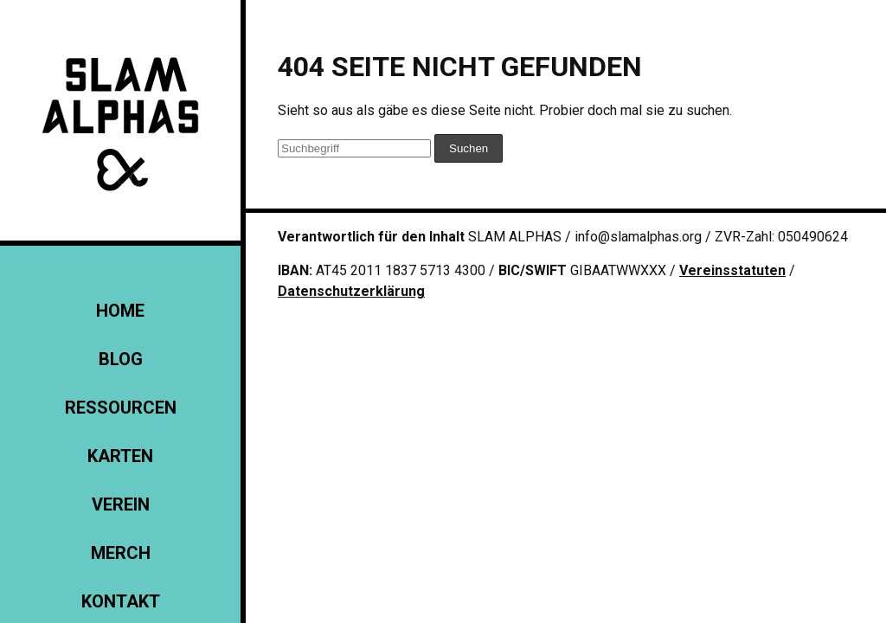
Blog (121, 359)
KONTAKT (120, 601)
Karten (120, 456)
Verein (121, 504)
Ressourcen (121, 407)
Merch (121, 553)
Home (120, 310)
